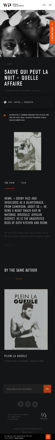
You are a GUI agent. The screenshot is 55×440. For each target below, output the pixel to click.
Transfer (28, 102)
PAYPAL (17, 102)
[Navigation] (50, 5)
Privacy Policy (27, 432)
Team (23, 183)
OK (48, 437)
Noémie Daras (20, 120)
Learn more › (19, 438)
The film (9, 183)
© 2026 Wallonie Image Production (27, 429)
